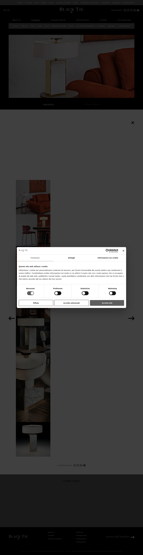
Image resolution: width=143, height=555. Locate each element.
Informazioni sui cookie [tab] (108, 258)
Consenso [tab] (35, 258)
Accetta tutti (107, 303)
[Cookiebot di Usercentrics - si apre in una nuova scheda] (107, 250)
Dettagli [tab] (71, 258)
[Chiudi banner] (123, 251)
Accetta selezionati (71, 303)
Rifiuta (36, 303)
